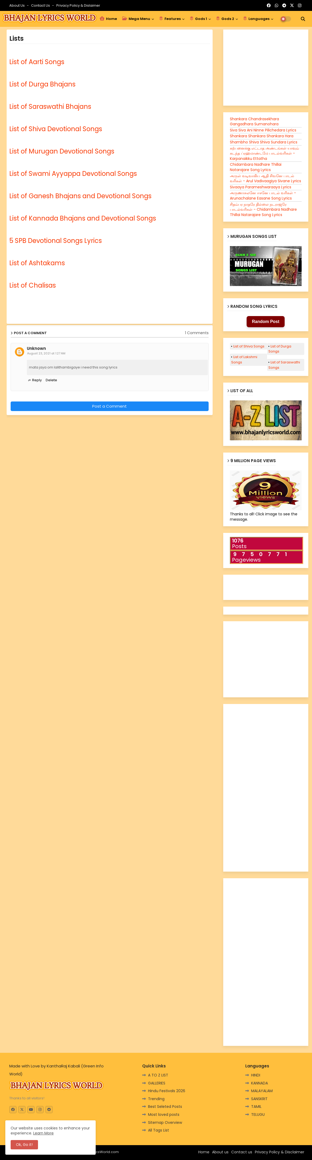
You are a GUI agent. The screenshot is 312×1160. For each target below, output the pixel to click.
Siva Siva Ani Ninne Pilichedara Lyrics (263, 130)
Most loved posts (163, 1114)
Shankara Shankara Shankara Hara (261, 136)
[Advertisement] (66, 437)
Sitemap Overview (165, 1122)
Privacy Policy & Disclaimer (279, 1152)
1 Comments (197, 332)
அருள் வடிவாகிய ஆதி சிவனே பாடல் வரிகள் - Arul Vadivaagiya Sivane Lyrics (265, 178)
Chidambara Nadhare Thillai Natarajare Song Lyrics (255, 167)
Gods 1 (198, 18)
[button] (303, 19)
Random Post (265, 321)
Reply (37, 380)
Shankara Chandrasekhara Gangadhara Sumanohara (254, 121)
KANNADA (259, 1083)
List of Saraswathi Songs (284, 365)
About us (220, 1152)
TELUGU (258, 1114)
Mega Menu (136, 18)
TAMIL (256, 1106)
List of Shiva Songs (248, 346)
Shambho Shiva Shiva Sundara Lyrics (263, 142)
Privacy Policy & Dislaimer (78, 5)
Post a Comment (109, 406)
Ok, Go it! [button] (24, 1144)
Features (170, 18)
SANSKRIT (259, 1098)
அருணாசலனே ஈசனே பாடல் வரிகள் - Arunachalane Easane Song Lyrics (263, 195)
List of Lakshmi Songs (244, 359)
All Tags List (158, 1130)
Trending (156, 1098)
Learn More (43, 1133)
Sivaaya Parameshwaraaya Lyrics (260, 187)
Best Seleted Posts (165, 1106)
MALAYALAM (262, 1090)
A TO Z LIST (158, 1075)
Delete (51, 380)
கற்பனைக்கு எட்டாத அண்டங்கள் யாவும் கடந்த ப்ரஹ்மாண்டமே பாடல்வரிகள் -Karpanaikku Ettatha (264, 153)
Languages (256, 18)
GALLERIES (156, 1083)
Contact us (41, 5)
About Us (17, 5)
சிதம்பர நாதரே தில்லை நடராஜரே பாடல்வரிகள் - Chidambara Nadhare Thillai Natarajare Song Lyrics (263, 209)
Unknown (36, 348)
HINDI (255, 1075)
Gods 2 (225, 18)
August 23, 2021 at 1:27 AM (46, 353)
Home (108, 18)
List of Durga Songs (279, 349)
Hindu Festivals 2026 (166, 1090)
